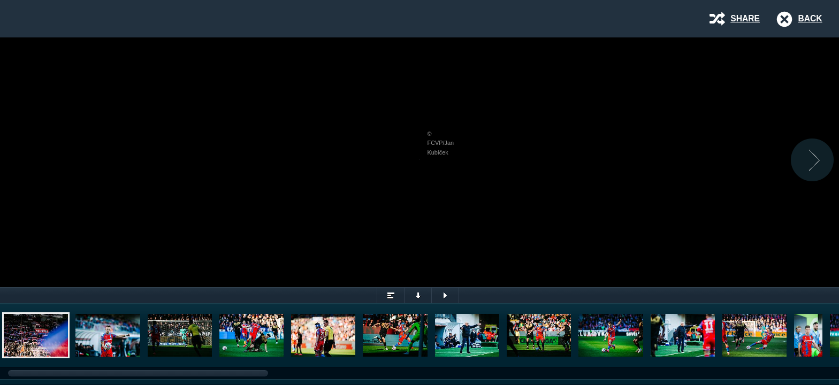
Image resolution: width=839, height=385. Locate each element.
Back (810, 18)
